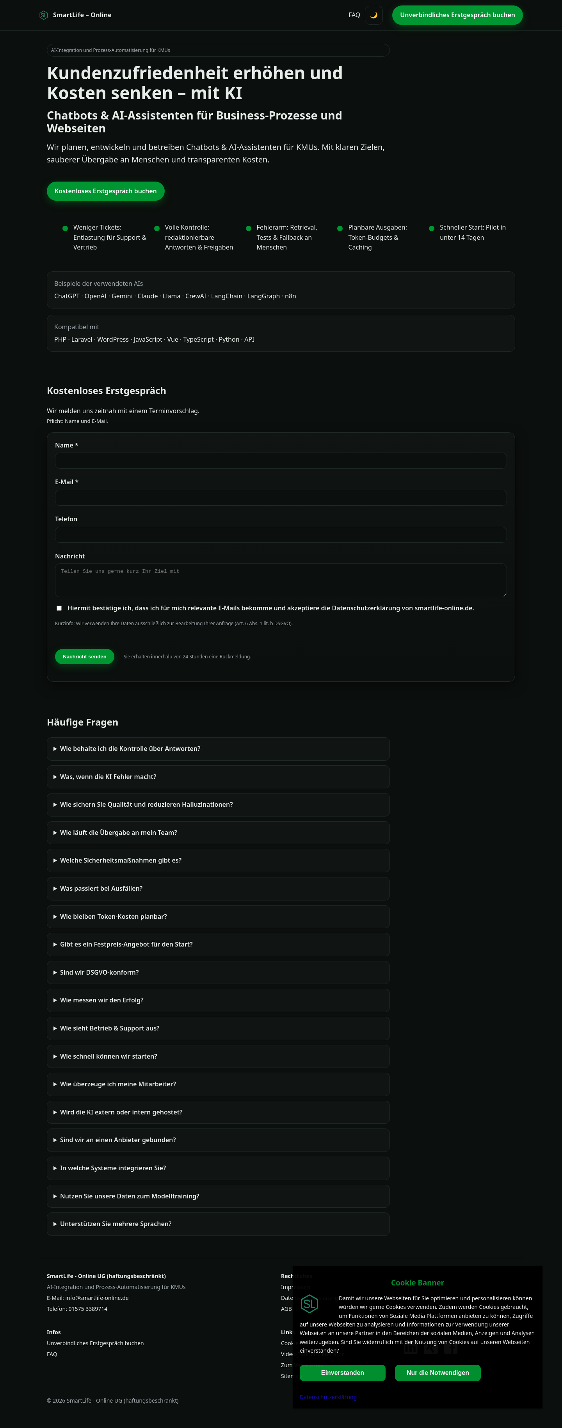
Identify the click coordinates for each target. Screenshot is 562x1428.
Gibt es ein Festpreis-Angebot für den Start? (126, 949)
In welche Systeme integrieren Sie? (113, 1172)
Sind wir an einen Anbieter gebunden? (118, 1144)
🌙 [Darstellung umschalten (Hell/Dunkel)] (374, 15)
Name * (66, 445)
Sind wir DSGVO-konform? (99, 977)
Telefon (66, 519)
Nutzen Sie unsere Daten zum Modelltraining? (129, 1200)
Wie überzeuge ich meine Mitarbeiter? (118, 1088)
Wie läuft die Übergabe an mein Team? (118, 837)
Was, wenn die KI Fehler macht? (108, 781)
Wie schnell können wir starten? (108, 1061)
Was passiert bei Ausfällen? (101, 893)
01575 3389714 (88, 1313)
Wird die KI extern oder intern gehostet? (121, 1116)
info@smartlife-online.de (96, 1302)
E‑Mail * (66, 482)
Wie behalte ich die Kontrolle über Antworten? (130, 753)
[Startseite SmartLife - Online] (75, 15)
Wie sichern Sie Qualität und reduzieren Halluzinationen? (146, 809)
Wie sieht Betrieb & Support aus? (110, 1033)
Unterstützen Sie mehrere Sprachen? (115, 1228)
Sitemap (291, 1380)
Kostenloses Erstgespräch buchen (106, 191)
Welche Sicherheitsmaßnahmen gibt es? (120, 865)
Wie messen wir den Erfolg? (102, 1004)
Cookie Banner (417, 1282)
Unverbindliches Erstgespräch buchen (95, 1347)
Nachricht (70, 556)
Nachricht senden (85, 661)
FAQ (354, 15)
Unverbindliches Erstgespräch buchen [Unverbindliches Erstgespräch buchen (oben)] (457, 15)
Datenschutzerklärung (328, 1397)
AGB (286, 1313)
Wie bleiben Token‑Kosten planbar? (113, 921)
